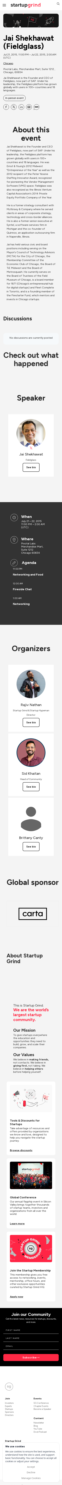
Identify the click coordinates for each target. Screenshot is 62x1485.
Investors (9, 1403)
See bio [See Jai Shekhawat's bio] (31, 467)
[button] (58, 4)
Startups (9, 1409)
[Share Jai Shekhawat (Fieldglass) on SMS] (36, 107)
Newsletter (39, 1423)
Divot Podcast (40, 1432)
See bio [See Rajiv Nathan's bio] (31, 722)
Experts (8, 1406)
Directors (9, 1415)
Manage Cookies (31, 1478)
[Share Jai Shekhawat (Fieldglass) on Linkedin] (21, 107)
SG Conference (41, 1403)
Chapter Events (41, 1406)
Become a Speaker (42, 1409)
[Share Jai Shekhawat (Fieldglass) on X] (13, 107)
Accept (31, 1466)
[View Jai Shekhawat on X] (31, 448)
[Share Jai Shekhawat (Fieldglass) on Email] (29, 107)
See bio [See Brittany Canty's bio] (31, 846)
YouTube (38, 1429)
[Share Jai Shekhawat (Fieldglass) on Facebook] (6, 107)
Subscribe (29, 1357)
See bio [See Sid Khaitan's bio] (31, 786)
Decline (31, 1472)
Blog (36, 1426)
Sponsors (9, 1412)
